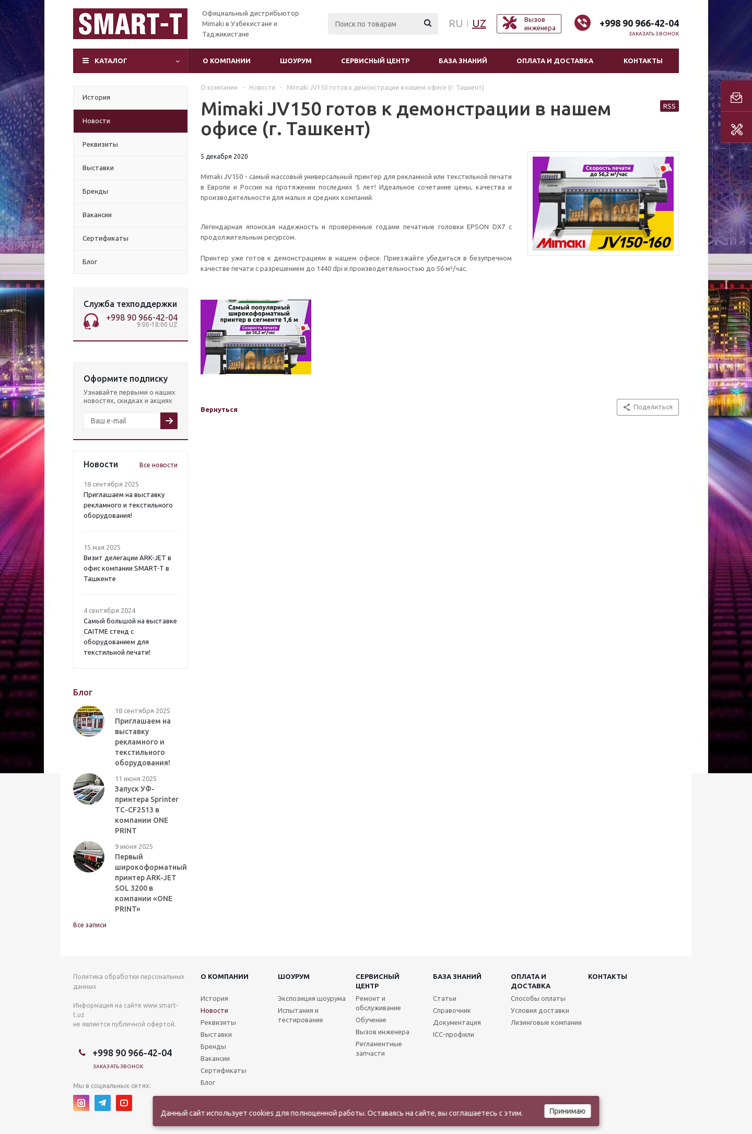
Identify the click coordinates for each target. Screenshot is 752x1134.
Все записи (90, 925)
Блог (208, 1082)
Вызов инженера (382, 1031)
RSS (669, 106)
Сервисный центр (375, 60)
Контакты (643, 60)
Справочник (452, 1010)
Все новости (158, 465)
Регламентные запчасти (379, 1048)
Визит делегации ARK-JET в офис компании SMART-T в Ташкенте (127, 568)
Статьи (444, 998)
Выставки (216, 1034)
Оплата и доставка (554, 60)
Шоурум (296, 60)
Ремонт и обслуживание (378, 1003)
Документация (457, 1022)
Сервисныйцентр (378, 981)
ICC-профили (453, 1034)
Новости (214, 1010)
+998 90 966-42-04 (639, 23)
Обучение (371, 1019)
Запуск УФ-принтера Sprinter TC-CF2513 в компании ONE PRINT (147, 810)
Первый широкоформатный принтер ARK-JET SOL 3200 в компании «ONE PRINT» (151, 883)
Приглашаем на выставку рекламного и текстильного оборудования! (128, 505)
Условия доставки (540, 1010)
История (214, 998)
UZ (479, 23)
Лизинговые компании (546, 1022)
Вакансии (215, 1058)
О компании (227, 60)
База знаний (463, 60)
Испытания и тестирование (300, 1015)
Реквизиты (218, 1022)
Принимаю (568, 1111)
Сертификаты (223, 1070)
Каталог (111, 60)
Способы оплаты (538, 998)
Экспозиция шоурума (312, 998)
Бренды (213, 1046)
